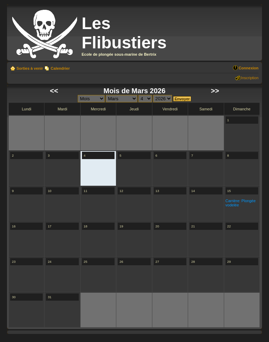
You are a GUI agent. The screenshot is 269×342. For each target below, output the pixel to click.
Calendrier (60, 68)
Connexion (248, 68)
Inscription (249, 78)
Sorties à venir (29, 68)
